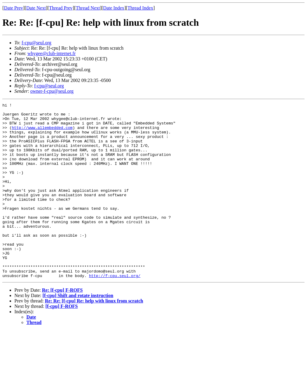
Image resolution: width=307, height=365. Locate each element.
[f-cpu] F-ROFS (62, 341)
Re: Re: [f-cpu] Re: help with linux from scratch (94, 335)
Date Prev (13, 7)
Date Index (113, 7)
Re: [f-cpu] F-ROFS (62, 325)
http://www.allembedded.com (42, 133)
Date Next (36, 7)
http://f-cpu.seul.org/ (115, 310)
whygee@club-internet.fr (51, 53)
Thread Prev (61, 7)
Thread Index (140, 7)
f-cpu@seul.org (36, 42)
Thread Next (88, 7)
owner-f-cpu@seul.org (51, 91)
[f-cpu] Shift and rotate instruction (78, 330)
